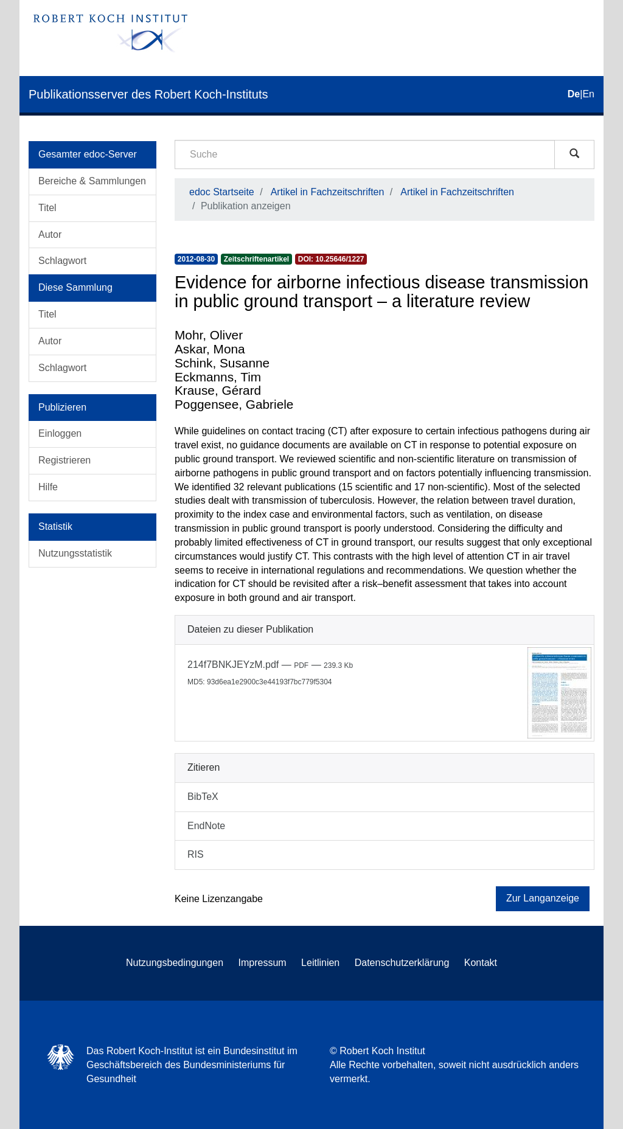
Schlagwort (62, 260)
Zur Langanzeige (542, 898)
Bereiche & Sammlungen (92, 181)
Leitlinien (320, 962)
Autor (49, 234)
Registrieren (64, 460)
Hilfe (48, 487)
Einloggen (60, 433)
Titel (47, 208)
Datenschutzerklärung (402, 962)
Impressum (262, 962)
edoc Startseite (221, 192)
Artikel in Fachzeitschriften (328, 192)
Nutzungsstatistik (75, 553)
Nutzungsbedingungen (174, 962)
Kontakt (480, 962)
